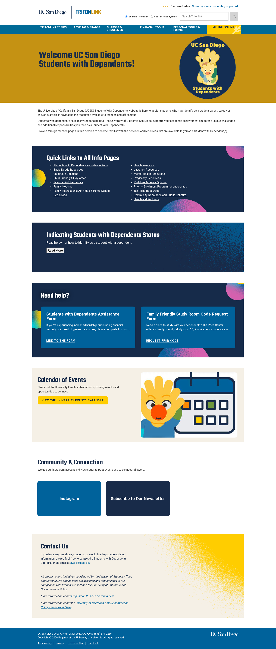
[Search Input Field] (204, 16)
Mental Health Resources (149, 174)
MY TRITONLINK (223, 27)
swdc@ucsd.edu (80, 562)
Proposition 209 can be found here (92, 596)
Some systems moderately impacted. (215, 6)
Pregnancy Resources (147, 178)
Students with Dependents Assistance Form (81, 165)
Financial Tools (152, 27)
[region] (138, 68)
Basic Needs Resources (68, 169)
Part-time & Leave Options (150, 182)
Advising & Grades (87, 27)
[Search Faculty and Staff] (152, 16)
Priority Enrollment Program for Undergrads (160, 186)
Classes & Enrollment (116, 29)
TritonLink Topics (53, 27)
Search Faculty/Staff (164, 16)
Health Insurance (144, 165)
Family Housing (63, 186)
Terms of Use (76, 643)
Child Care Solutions (66, 174)
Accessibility (45, 643)
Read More (55, 250)
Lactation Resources (146, 169)
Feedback (93, 643)
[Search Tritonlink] (126, 16)
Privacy (60, 643)
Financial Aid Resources (68, 182)
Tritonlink (89, 14)
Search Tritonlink (136, 16)
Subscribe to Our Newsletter (138, 498)
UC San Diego (55, 14)
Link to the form (60, 340)
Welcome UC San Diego (85, 60)
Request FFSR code (162, 340)
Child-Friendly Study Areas (70, 178)
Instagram (69, 498)
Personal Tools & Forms (186, 29)
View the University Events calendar (73, 400)
